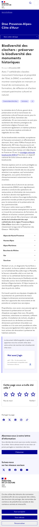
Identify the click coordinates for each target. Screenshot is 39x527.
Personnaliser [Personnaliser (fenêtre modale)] (19, 523)
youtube (27, 470)
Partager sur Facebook (4, 420)
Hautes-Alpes (8, 240)
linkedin (9, 470)
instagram (21, 470)
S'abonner (19, 452)
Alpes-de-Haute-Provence (13, 235)
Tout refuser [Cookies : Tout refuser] (19, 517)
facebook (15, 470)
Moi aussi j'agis (14, 355)
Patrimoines (25, 101)
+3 (32, 101)
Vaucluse (7, 260)
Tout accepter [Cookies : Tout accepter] (19, 511)
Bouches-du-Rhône (11, 250)
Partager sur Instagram (21, 420)
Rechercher (30, 3)
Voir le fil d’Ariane (7, 12)
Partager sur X (9, 420)
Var (4, 255)
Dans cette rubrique (19, 37)
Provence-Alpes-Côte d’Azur (10, 101)
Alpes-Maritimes (9, 245)
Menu (36, 3)
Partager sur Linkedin (15, 420)
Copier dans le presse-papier (27, 420)
